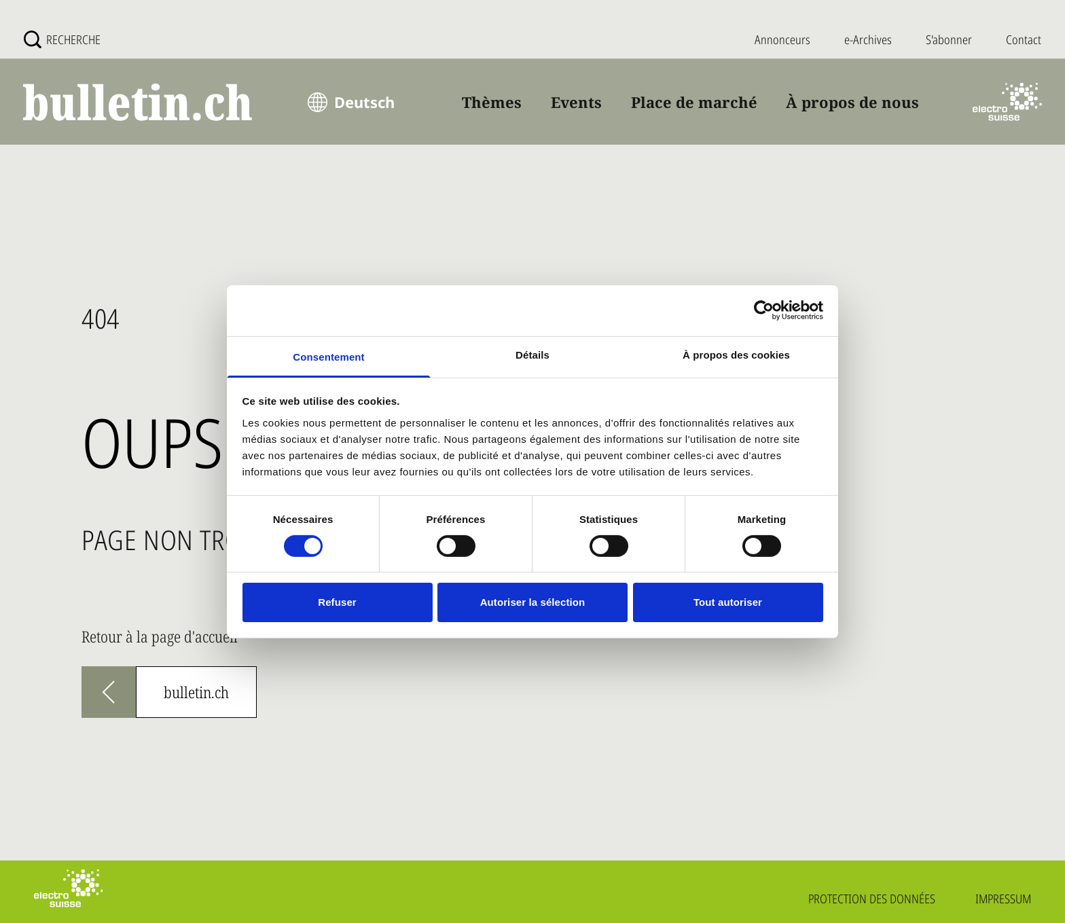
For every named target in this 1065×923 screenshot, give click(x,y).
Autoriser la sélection (532, 602)
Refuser (337, 602)
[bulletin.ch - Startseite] (138, 102)
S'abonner (949, 39)
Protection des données (871, 898)
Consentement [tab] (328, 356)
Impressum (1003, 898)
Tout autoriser (727, 602)
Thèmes (492, 102)
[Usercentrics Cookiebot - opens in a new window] (763, 310)
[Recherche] (62, 39)
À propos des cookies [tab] (736, 354)
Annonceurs (782, 39)
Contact (1023, 39)
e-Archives (868, 39)
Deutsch (364, 102)
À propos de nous (852, 102)
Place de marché (694, 102)
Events (576, 102)
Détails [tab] (532, 354)
